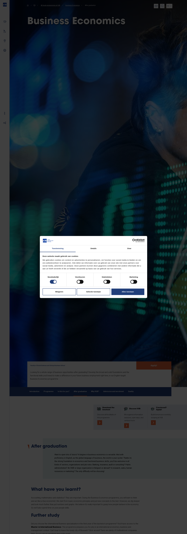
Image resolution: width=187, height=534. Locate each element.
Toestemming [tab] (58, 248)
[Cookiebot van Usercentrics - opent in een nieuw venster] (134, 240)
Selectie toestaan (93, 292)
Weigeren (59, 292)
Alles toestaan (128, 292)
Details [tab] (93, 248)
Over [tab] (129, 248)
